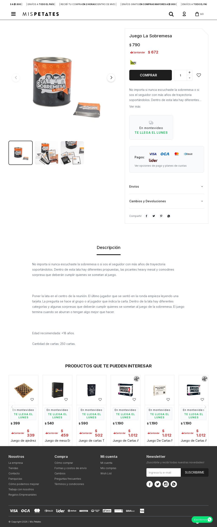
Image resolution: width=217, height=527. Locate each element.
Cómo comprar (63, 462)
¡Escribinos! (201, 519)
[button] (171, 14)
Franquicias (15, 478)
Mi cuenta (106, 462)
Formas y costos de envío (70, 468)
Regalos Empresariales (22, 494)
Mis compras (108, 468)
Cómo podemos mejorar (23, 484)
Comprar (148, 75)
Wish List (106, 473)
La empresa (15, 462)
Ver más (134, 106)
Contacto (14, 473)
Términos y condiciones (69, 484)
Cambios (59, 473)
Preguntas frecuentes (67, 478)
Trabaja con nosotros (21, 489)
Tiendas (13, 468)
